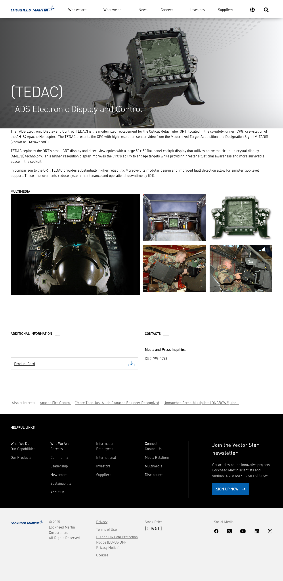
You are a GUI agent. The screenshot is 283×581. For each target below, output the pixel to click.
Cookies (102, 554)
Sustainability (60, 483)
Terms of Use (106, 529)
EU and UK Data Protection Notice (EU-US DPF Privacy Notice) (117, 542)
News (143, 9)
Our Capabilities (23, 448)
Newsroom (58, 474)
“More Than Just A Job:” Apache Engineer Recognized (117, 402)
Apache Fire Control (55, 402)
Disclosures (154, 474)
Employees (104, 448)
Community (59, 457)
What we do (112, 9)
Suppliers (225, 9)
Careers (167, 9)
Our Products (21, 457)
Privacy (101, 521)
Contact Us (153, 448)
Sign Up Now (227, 488)
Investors (197, 9)
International (106, 457)
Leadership (59, 465)
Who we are (77, 9)
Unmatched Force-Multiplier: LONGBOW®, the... (201, 402)
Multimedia (153, 465)
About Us (57, 491)
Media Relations (157, 457)
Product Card (24, 363)
